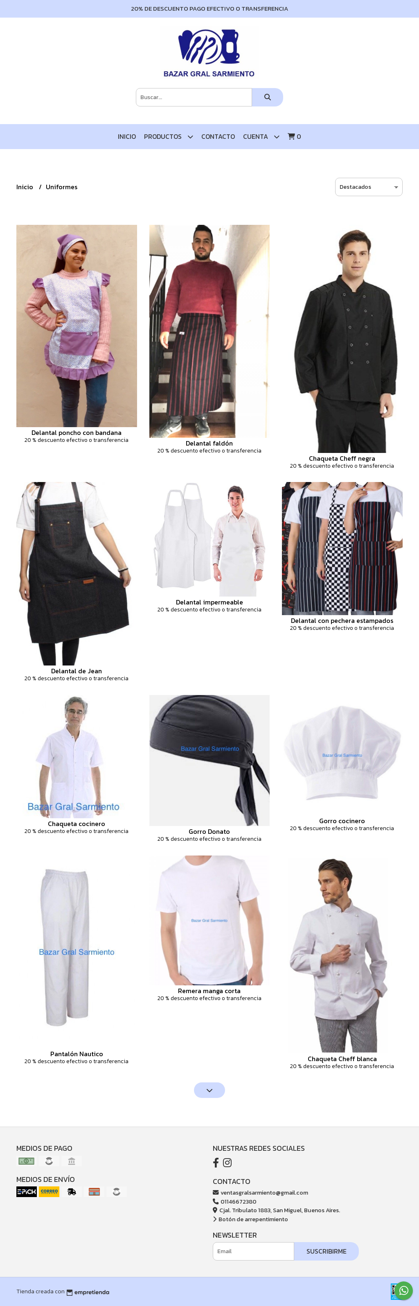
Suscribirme (326, 1251)
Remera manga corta (209, 991)
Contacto (218, 136)
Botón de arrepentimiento (250, 1219)
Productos (168, 136)
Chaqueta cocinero (76, 823)
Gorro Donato (209, 831)
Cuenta (261, 136)
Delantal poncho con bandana (77, 432)
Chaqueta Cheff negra (342, 458)
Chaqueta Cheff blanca (342, 1059)
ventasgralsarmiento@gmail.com (260, 1192)
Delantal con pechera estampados (342, 620)
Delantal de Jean (76, 671)
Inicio (127, 136)
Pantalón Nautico (76, 1054)
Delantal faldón (209, 443)
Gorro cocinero (342, 821)
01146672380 (235, 1201)
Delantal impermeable (209, 602)
